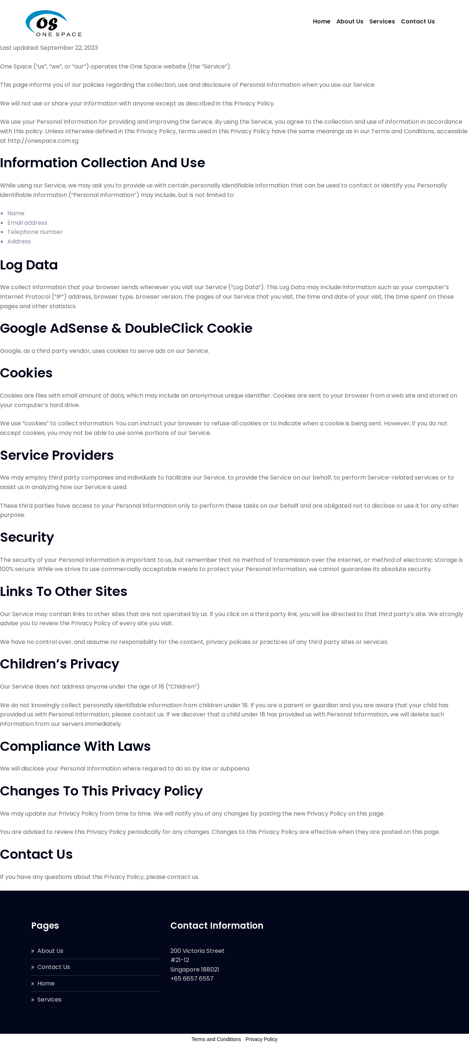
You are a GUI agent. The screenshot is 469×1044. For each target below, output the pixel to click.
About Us (349, 21)
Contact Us (418, 21)
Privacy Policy (261, 1039)
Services (382, 21)
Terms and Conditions (216, 1039)
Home (321, 21)
